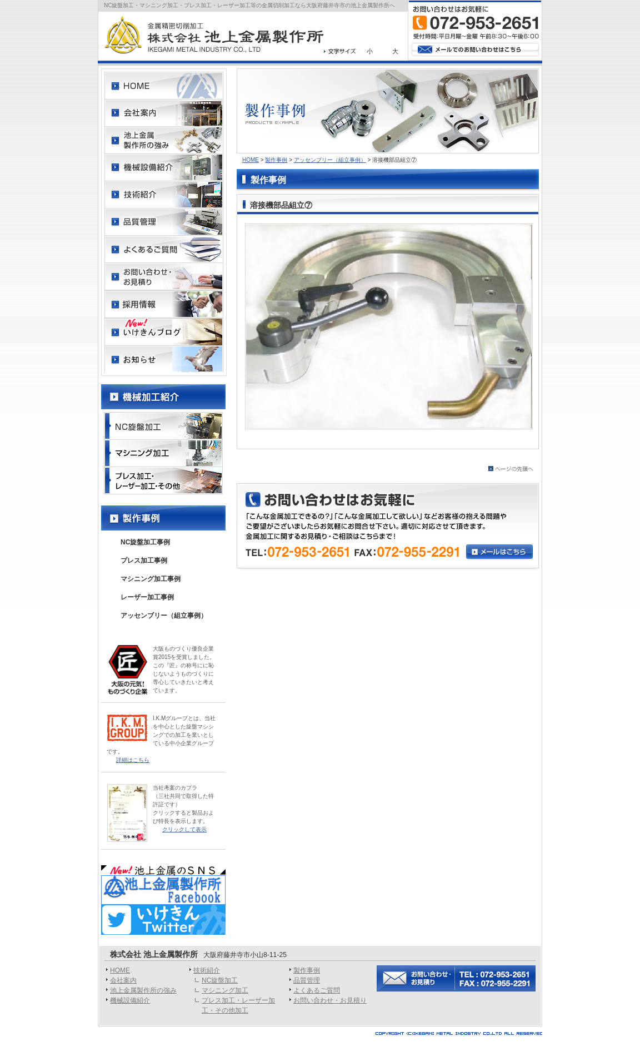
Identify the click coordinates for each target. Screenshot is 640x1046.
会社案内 (123, 980)
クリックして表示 (184, 829)
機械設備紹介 (130, 1000)
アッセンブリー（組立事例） (330, 160)
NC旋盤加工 (220, 980)
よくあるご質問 (316, 990)
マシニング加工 (225, 990)
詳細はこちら (132, 760)
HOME (250, 160)
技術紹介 (206, 970)
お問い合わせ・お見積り (330, 1000)
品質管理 (306, 980)
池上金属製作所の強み (143, 990)
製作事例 (276, 160)
